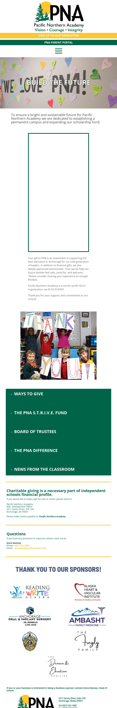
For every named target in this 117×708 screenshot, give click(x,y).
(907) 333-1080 (21, 545)
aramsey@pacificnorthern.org (30, 548)
